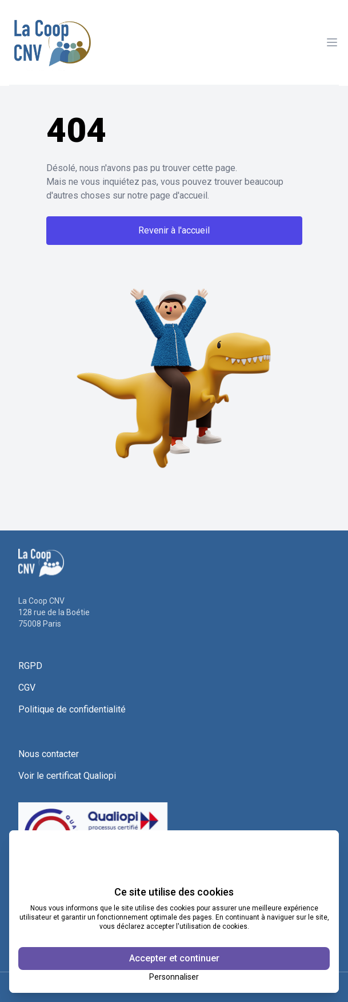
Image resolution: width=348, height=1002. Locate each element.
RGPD (30, 665)
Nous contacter (48, 753)
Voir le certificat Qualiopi (67, 775)
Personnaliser (174, 976)
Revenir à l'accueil (174, 230)
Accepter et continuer (174, 958)
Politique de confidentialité (72, 709)
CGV (26, 687)
